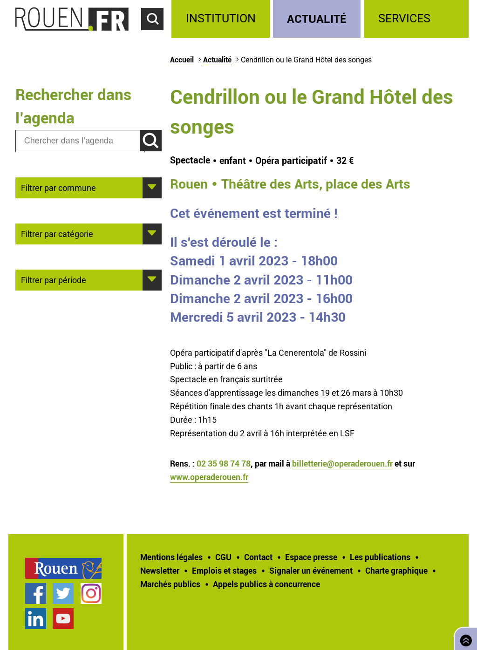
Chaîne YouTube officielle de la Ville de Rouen (63, 618)
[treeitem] (222, 19)
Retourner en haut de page (464, 637)
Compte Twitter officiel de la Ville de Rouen (63, 593)
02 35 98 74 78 (224, 463)
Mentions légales (171, 556)
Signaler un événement (311, 570)
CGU (223, 556)
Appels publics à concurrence (266, 583)
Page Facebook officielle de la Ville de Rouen (35, 593)
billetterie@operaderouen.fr (342, 463)
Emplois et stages (224, 570)
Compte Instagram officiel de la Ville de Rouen (91, 593)
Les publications (380, 556)
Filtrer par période (53, 279)
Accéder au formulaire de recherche (156, 35)
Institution (221, 18)
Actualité (317, 18)
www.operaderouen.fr (209, 476)
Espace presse (311, 556)
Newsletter (159, 570)
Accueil (182, 59)
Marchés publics (170, 583)
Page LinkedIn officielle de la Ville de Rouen (35, 618)
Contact (258, 556)
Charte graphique (396, 570)
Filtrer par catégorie (57, 233)
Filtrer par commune (58, 187)
